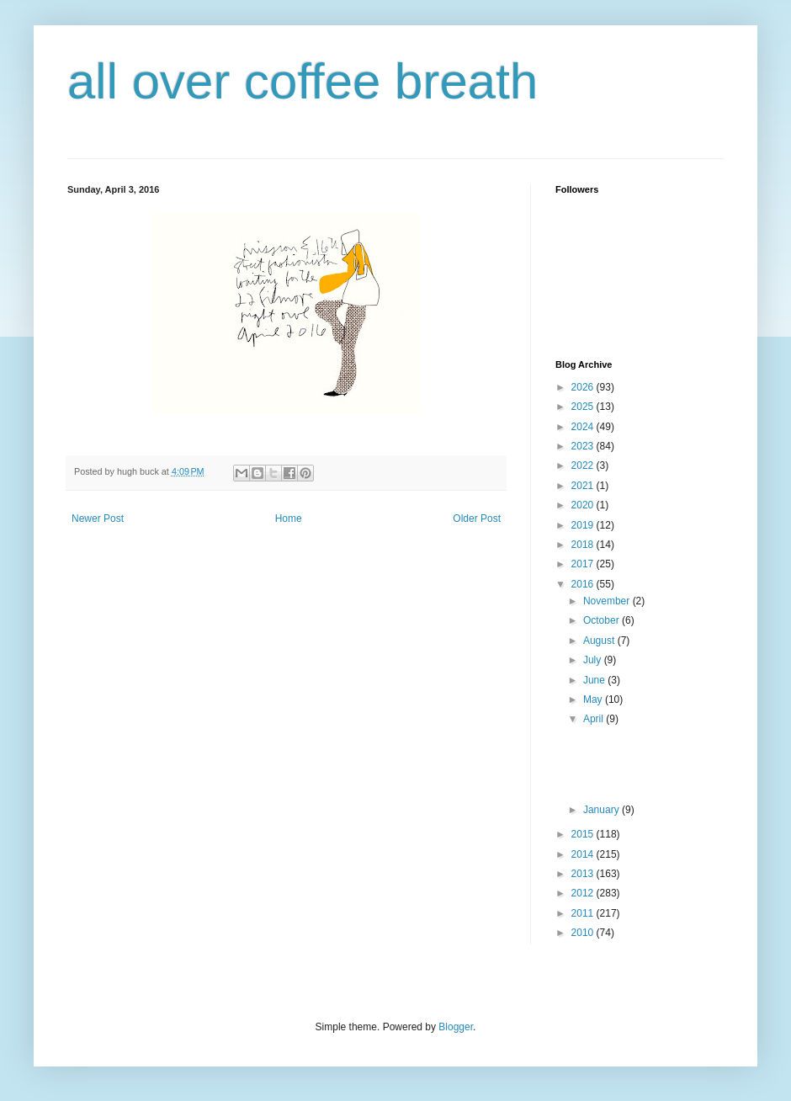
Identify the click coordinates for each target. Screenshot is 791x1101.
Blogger (455, 1027)
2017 (584, 564)
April (594, 719)
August (600, 640)
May (594, 699)
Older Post (477, 518)
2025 (584, 406)
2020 (584, 505)
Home (288, 518)
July (593, 660)
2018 (584, 544)
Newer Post (98, 518)
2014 (584, 854)
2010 (584, 933)
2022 (584, 465)
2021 (584, 486)
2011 (584, 913)
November (608, 601)
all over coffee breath (302, 81)
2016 (584, 584)
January (602, 810)
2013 (584, 874)
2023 (584, 446)
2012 (584, 893)
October (602, 620)
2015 (584, 834)
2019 (584, 525)
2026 (584, 387)
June (595, 680)
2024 (584, 427)
